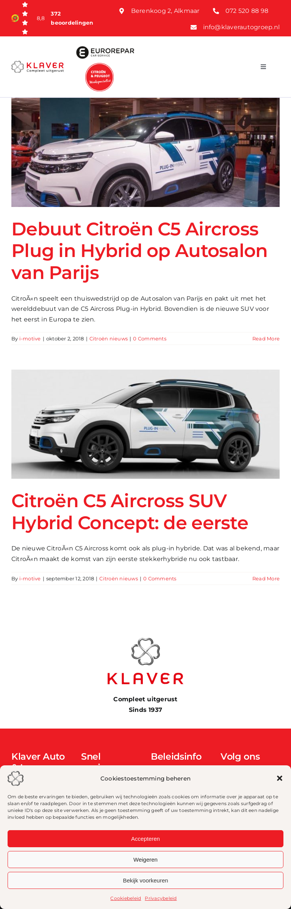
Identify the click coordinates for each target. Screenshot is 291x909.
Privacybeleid (161, 898)
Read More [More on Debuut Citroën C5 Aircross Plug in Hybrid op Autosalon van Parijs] (266, 338)
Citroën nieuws (108, 338)
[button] (279, 778)
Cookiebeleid (125, 898)
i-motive (30, 338)
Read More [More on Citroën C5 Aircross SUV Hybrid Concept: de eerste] (266, 578)
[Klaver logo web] (37, 63)
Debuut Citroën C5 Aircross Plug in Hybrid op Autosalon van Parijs (139, 251)
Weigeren (145, 859)
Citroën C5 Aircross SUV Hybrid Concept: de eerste (129, 512)
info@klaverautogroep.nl (241, 27)
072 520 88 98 (246, 10)
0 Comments (149, 338)
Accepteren (145, 838)
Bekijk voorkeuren (145, 880)
